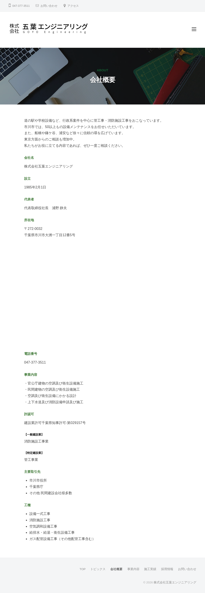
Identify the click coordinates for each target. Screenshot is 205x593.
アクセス (73, 5)
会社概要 (116, 569)
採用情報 (167, 569)
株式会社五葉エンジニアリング (175, 582)
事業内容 (133, 569)
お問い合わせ (48, 5)
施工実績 (150, 569)
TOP (83, 569)
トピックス (98, 569)
